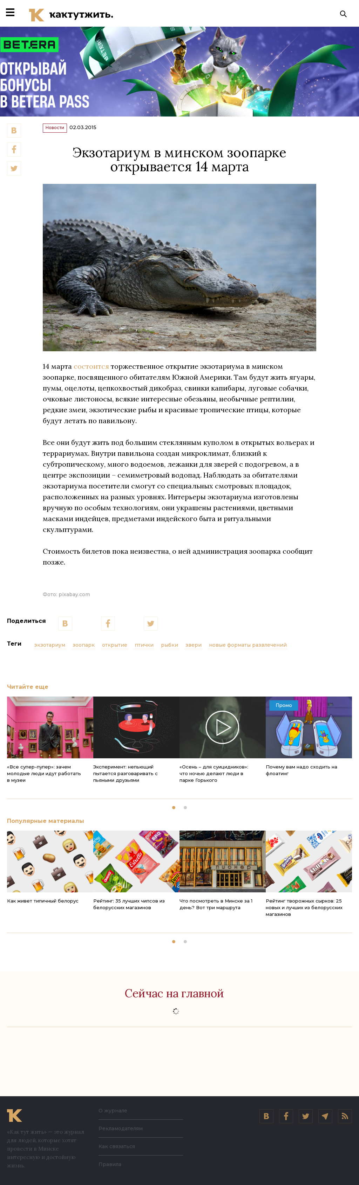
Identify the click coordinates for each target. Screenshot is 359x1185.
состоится (91, 372)
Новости (62, 132)
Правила (110, 1164)
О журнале (113, 1110)
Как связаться (117, 1146)
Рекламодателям (121, 1128)
